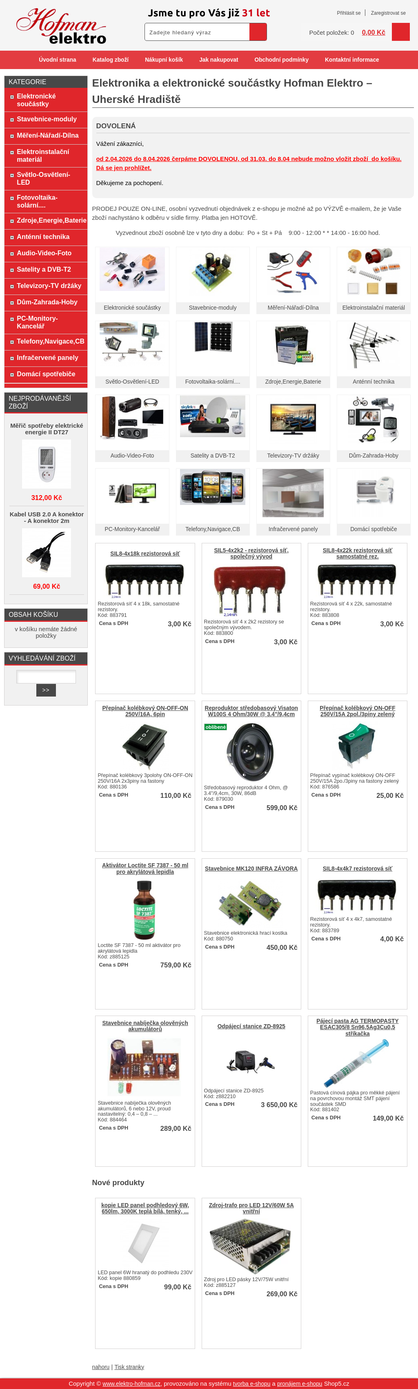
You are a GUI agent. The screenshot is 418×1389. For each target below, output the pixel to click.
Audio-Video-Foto (132, 456)
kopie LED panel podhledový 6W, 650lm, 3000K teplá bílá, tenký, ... (145, 1208)
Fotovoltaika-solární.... (212, 382)
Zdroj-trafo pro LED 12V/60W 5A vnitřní (251, 1208)
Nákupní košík (164, 60)
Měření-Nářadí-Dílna (293, 308)
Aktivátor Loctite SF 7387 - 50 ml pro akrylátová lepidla (145, 868)
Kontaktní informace (352, 60)
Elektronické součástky (132, 308)
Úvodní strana (57, 60)
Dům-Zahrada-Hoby (373, 456)
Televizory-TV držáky (293, 456)
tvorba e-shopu (252, 1384)
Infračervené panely (293, 529)
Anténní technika (373, 382)
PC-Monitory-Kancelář (132, 529)
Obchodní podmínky (281, 60)
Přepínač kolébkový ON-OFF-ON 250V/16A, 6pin (145, 711)
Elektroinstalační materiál (373, 308)
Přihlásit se (348, 13)
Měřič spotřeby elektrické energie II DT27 (46, 428)
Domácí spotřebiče (373, 529)
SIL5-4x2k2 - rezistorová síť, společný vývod (251, 553)
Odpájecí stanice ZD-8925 (251, 1026)
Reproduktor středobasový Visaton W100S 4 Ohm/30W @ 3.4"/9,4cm (251, 711)
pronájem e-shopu (299, 1384)
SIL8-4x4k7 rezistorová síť (358, 869)
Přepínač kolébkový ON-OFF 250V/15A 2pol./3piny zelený (357, 711)
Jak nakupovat (218, 60)
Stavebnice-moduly (213, 308)
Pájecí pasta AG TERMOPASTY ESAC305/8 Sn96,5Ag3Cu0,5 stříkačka (357, 1027)
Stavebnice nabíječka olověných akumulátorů (145, 1026)
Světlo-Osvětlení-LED (132, 382)
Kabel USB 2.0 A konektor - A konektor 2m (47, 517)
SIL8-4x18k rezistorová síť (145, 554)
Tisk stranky (129, 1367)
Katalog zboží (111, 60)
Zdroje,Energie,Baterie (293, 382)
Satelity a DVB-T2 (213, 456)
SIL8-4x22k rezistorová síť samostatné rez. (358, 553)
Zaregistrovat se (388, 13)
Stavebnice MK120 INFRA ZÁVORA (251, 869)
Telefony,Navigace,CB (212, 529)
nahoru (101, 1367)
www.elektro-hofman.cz (131, 1384)
